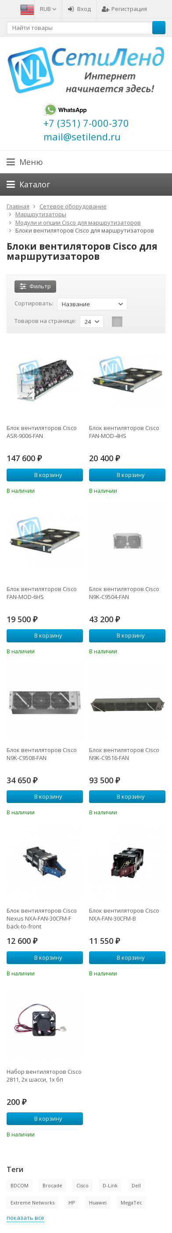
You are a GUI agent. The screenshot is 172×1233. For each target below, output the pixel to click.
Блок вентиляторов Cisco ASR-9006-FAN (42, 432)
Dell (136, 1185)
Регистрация (124, 9)
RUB (48, 9)
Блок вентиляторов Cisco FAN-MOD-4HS (124, 432)
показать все (25, 1218)
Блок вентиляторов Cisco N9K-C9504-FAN (124, 593)
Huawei (98, 1202)
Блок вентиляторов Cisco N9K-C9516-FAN (124, 754)
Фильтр (35, 286)
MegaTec (131, 1202)
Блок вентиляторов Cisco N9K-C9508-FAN (42, 754)
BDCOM (20, 1185)
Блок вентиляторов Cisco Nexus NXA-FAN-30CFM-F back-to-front (42, 918)
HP (71, 1202)
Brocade (52, 1185)
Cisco (82, 1185)
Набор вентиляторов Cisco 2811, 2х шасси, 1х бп (44, 1075)
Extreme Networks (32, 1202)
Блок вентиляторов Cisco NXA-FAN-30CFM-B (124, 914)
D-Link (110, 1185)
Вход (79, 9)
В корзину (43, 475)
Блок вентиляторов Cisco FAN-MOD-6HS (42, 593)
